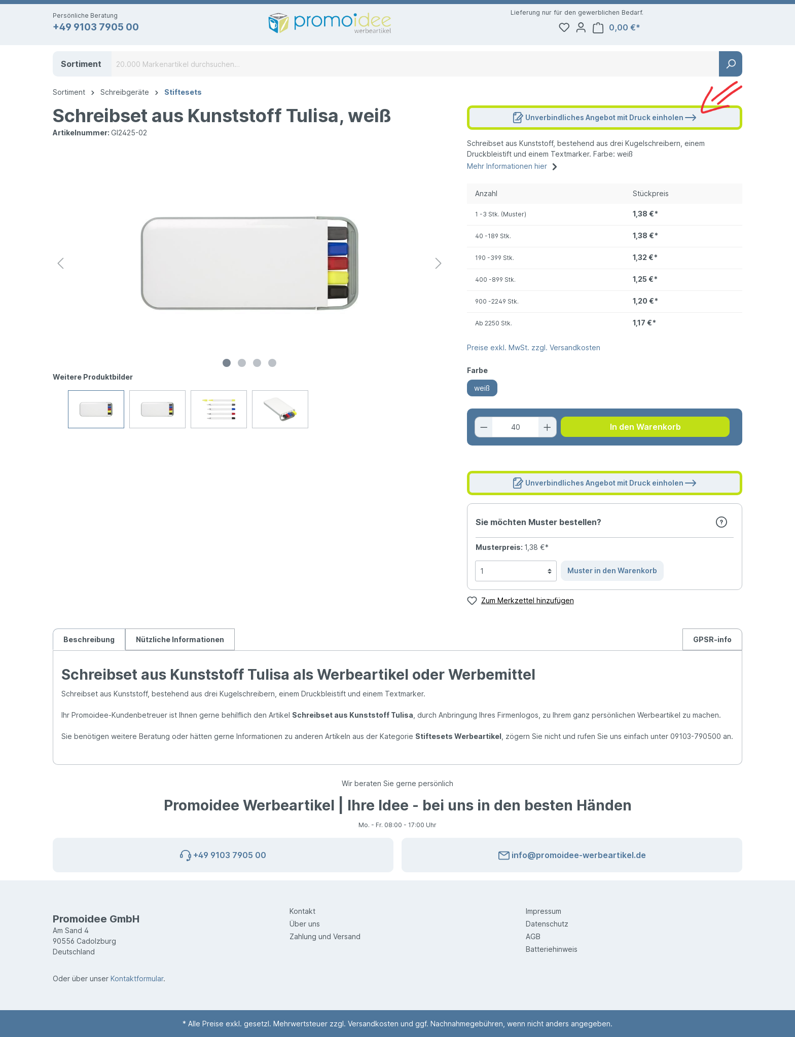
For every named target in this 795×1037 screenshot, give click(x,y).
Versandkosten (373, 1023)
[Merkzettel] (657, 28)
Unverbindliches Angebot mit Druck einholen (604, 118)
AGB (533, 936)
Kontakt (302, 911)
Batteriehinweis (551, 949)
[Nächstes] (438, 266)
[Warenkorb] (714, 28)
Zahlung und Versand (325, 936)
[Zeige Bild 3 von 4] (257, 366)
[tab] (89, 642)
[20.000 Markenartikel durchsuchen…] (415, 67)
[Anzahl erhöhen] (546, 430)
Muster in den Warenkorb (612, 573)
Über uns (305, 923)
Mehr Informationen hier (513, 167)
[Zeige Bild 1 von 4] (227, 366)
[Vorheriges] (60, 266)
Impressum (543, 911)
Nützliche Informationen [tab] (180, 642)
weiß (482, 391)
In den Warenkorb (645, 430)
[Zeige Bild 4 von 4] (272, 366)
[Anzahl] (515, 430)
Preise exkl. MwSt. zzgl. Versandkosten (533, 350)
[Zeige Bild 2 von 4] (242, 366)
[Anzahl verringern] (485, 430)
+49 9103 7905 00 (100, 28)
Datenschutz (547, 923)
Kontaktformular (137, 978)
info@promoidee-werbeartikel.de (572, 853)
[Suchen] (730, 67)
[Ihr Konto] (676, 28)
